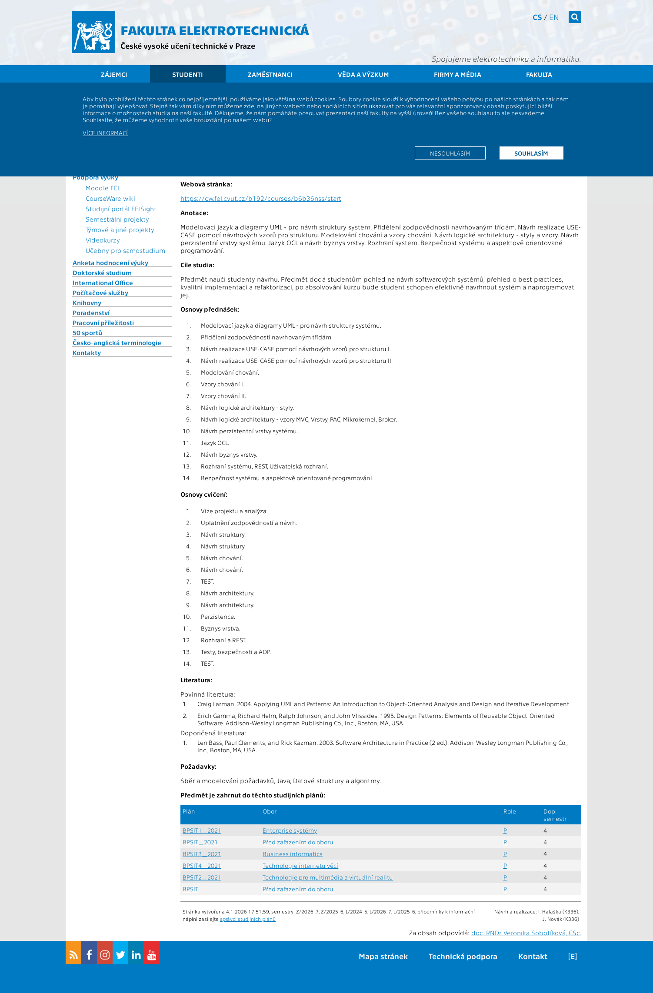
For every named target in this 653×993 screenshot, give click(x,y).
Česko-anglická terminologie (117, 342)
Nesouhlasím (450, 152)
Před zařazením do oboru (298, 842)
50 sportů (87, 332)
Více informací (105, 132)
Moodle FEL (103, 188)
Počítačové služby (100, 292)
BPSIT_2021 (200, 842)
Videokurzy (103, 240)
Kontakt (532, 955)
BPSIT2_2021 (202, 877)
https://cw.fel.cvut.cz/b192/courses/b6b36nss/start (260, 198)
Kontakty (87, 352)
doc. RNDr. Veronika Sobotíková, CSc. (526, 933)
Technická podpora (463, 955)
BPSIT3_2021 (202, 853)
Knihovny (87, 302)
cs (537, 16)
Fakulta (539, 74)
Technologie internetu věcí (300, 865)
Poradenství (91, 312)
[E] (572, 955)
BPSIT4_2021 (202, 865)
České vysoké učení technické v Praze (187, 45)
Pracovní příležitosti (103, 322)
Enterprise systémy (290, 830)
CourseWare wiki (110, 198)
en (554, 16)
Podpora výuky (95, 177)
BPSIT (190, 889)
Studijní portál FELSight (121, 209)
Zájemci (114, 74)
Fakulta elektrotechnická (214, 29)
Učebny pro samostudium (125, 250)
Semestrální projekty (117, 219)
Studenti (187, 74)
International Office (103, 282)
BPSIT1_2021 (202, 830)
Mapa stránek (383, 955)
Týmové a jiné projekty (120, 229)
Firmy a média (457, 74)
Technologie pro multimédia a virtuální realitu (328, 877)
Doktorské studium (102, 272)
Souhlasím (531, 152)
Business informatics (293, 853)
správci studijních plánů (248, 919)
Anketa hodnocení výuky (110, 262)
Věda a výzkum (363, 74)
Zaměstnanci (270, 74)
